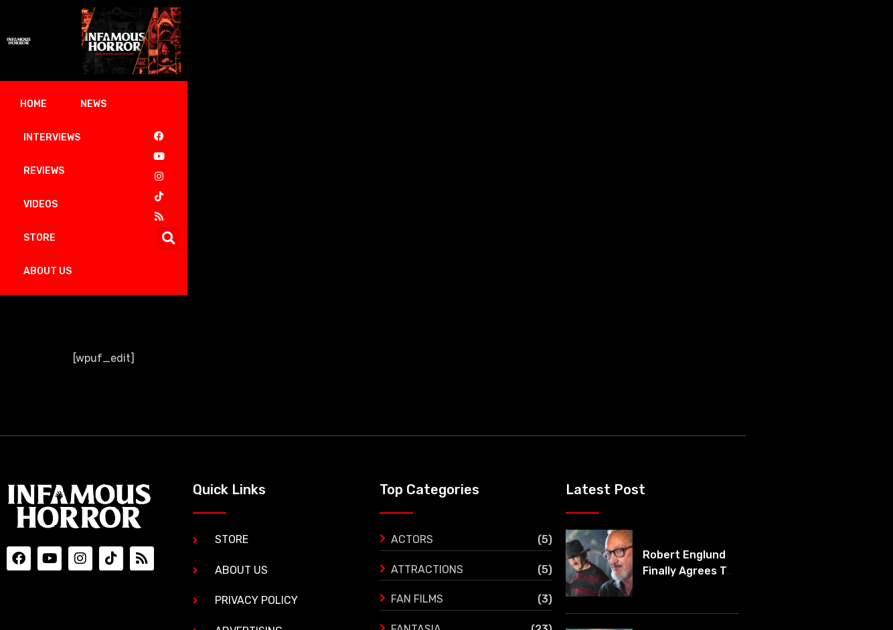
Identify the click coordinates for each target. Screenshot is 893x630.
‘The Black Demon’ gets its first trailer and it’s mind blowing (813, 502)
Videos (326, 104)
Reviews (255, 104)
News (98, 104)
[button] (866, 104)
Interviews (173, 104)
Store (393, 104)
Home (38, 104)
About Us (466, 104)
